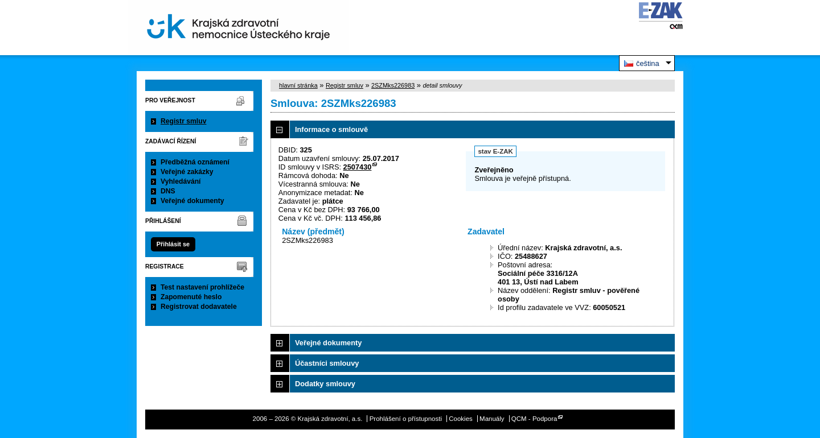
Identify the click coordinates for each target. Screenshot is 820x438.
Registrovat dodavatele (199, 307)
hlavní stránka (298, 85)
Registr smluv (183, 121)
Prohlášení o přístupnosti (406, 418)
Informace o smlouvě (331, 129)
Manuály (492, 418)
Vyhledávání (181, 181)
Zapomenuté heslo (191, 297)
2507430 (357, 167)
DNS (168, 191)
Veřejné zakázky (187, 172)
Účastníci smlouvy (327, 363)
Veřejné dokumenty (192, 201)
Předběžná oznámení (195, 162)
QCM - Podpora (534, 418)
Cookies (461, 418)
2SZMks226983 (393, 85)
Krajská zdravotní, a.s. (238, 27)
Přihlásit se (173, 244)
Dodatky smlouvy (325, 383)
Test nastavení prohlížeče (202, 287)
